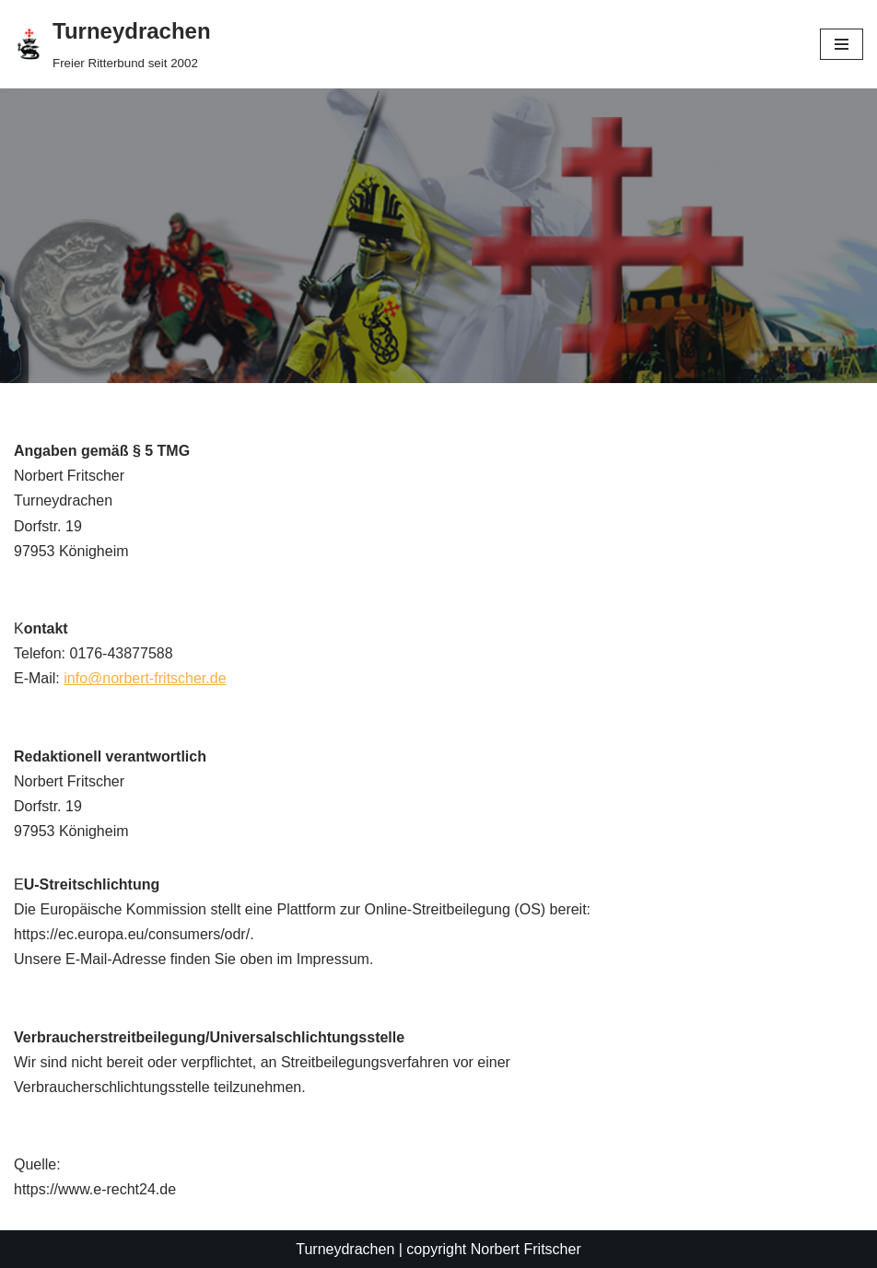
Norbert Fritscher (526, 1249)
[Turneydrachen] (112, 44)
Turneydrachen (345, 1249)
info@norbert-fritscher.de (145, 678)
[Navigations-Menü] (841, 44)
